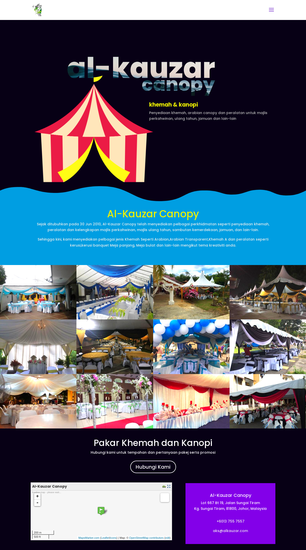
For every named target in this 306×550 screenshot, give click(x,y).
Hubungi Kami (153, 466)
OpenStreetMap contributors (146, 537)
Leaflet (105, 537)
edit (167, 537)
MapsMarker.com (88, 537)
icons (113, 537)
